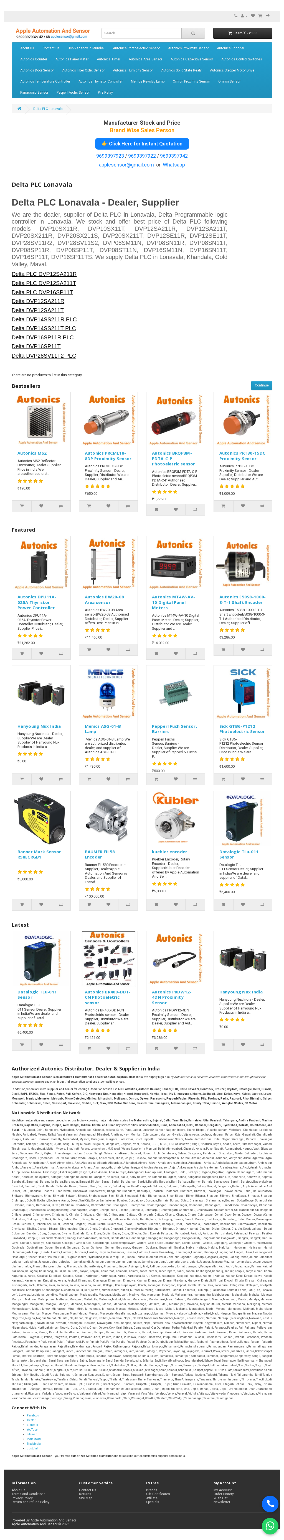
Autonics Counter (33, 59)
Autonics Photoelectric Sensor (136, 48)
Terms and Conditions (28, 1494)
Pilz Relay (105, 92)
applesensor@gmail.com (126, 165)
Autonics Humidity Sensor (133, 70)
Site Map (85, 1498)
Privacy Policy (22, 1498)
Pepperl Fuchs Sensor (73, 92)
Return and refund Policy (30, 1502)
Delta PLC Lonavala (48, 109)
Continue (262, 385)
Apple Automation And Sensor (53, 1520)
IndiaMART (34, 1439)
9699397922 (142, 156)
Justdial (32, 1448)
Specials (152, 1502)
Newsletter (222, 1502)
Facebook (33, 1415)
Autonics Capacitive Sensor (192, 59)
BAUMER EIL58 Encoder (100, 854)
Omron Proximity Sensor (191, 81)
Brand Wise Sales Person (142, 130)
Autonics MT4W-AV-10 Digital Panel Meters (173, 602)
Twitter (31, 1420)
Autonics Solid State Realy (181, 70)
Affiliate (152, 1498)
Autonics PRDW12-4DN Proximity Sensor (172, 997)
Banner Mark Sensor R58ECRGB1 (39, 854)
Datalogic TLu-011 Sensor (239, 854)
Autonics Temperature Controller (45, 81)
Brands (151, 1490)
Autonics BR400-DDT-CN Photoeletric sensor (108, 997)
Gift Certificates (158, 1494)
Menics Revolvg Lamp (147, 81)
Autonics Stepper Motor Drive (232, 70)
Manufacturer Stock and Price (142, 122)
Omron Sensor (229, 81)
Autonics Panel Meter (71, 59)
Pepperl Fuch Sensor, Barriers (174, 728)
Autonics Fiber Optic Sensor (83, 70)
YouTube (32, 1429)
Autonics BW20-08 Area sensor (104, 599)
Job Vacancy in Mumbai (86, 48)
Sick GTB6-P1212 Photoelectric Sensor (242, 728)
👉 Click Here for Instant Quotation (142, 144)
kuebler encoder (169, 851)
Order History (224, 1494)
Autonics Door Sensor (37, 70)
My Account (223, 1490)
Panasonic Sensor (34, 92)
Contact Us (51, 48)
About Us (27, 48)
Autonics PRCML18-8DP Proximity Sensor (108, 455)
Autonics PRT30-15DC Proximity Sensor (242, 455)
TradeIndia (34, 1443)
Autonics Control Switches (241, 59)
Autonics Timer (108, 59)
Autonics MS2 (32, 453)
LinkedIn (32, 1424)
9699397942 (174, 156)
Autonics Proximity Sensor (188, 48)
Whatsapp (174, 165)
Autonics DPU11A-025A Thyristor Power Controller (36, 602)
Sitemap (32, 1434)
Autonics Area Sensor (145, 59)
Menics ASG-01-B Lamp (103, 728)
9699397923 (110, 156)
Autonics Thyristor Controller (100, 81)
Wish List (221, 1498)
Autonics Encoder (230, 48)
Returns (85, 1494)
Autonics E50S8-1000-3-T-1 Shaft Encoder (242, 599)
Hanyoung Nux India (39, 726)
